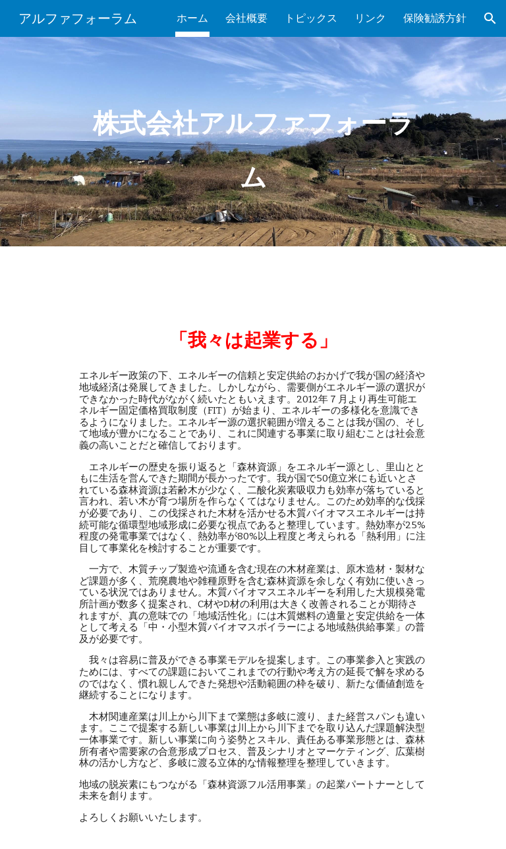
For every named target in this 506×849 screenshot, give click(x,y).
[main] (253, 141)
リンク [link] (370, 18)
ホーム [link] (192, 18)
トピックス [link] (311, 18)
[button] (490, 18)
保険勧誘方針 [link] (434, 18)
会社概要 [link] (246, 18)
